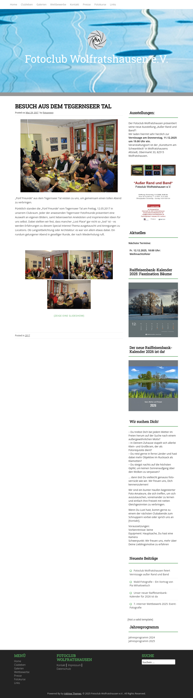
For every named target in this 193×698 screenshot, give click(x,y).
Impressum (74, 665)
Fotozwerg (48, 112)
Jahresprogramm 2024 (142, 637)
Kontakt (74, 4)
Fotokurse (100, 4)
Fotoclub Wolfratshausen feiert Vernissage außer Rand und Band (150, 572)
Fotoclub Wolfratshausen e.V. (96, 59)
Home (13, 4)
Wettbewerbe (58, 4)
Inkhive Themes (72, 693)
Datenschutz (64, 668)
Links (113, 4)
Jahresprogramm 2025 (142, 641)
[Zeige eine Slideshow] (69, 315)
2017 (27, 335)
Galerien (42, 4)
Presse (87, 4)
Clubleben (27, 4)
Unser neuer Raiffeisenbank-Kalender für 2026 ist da (148, 594)
